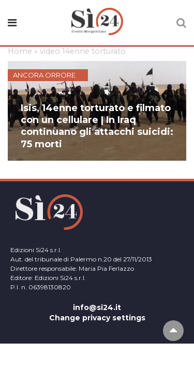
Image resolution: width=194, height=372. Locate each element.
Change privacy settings (97, 317)
